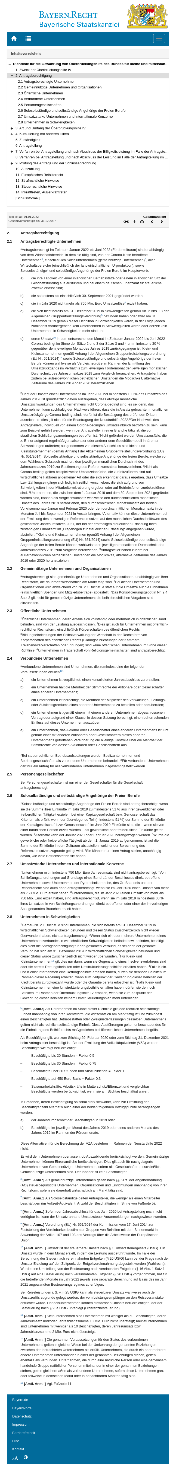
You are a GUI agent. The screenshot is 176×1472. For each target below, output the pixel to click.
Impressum (20, 1424)
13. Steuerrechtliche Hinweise (39, 186)
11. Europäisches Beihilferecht (39, 175)
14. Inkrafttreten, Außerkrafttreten (41, 192)
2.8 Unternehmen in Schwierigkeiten (46, 122)
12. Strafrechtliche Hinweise (37, 180)
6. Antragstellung (29, 145)
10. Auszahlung (28, 169)
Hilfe (15, 1441)
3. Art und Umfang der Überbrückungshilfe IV (51, 128)
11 (60, 357)
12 (61, 670)
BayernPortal (22, 1408)
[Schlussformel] (28, 198)
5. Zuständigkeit (28, 140)
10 (54, 337)
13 (52, 960)
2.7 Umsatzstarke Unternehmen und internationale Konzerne (65, 116)
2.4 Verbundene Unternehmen (41, 99)
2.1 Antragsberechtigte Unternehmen (47, 81)
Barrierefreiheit (23, 1433)
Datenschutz (22, 1416)
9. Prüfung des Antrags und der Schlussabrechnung (56, 163)
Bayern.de (20, 1400)
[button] (9, 64)
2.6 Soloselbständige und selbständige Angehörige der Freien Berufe (71, 110)
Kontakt (18, 1449)
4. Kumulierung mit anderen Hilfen (42, 134)
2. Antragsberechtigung (34, 76)
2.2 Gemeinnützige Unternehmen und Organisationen (59, 87)
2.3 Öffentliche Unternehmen (40, 93)
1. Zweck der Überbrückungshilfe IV (43, 70)
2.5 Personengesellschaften (39, 105)
